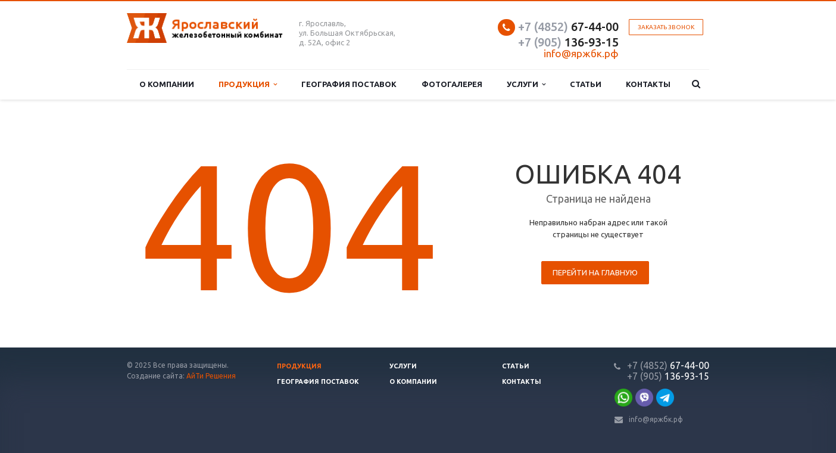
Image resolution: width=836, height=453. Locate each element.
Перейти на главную (595, 272)
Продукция (248, 84)
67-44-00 (568, 26)
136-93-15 (568, 42)
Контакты (648, 84)
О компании (166, 84)
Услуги (526, 84)
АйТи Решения (211, 376)
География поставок (349, 84)
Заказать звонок (666, 27)
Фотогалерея (452, 84)
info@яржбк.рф (656, 419)
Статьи (585, 84)
